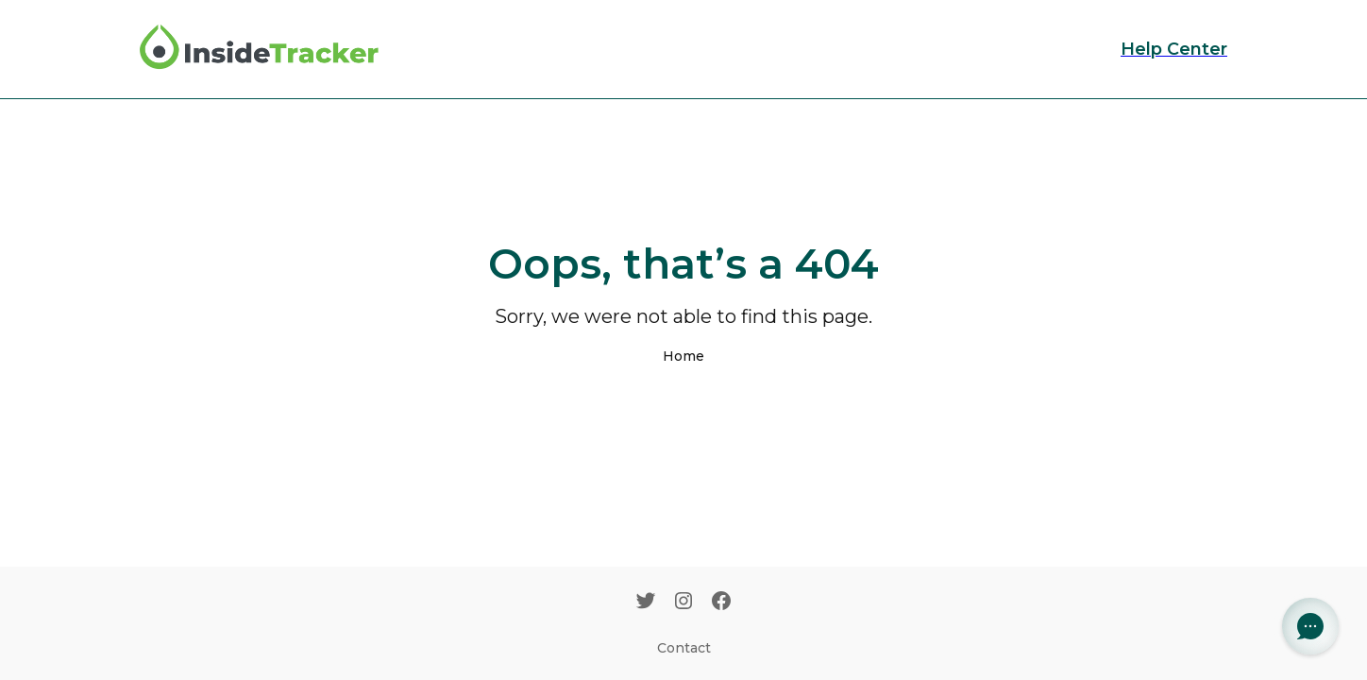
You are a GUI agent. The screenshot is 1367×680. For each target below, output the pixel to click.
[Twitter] (645, 602)
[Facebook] (721, 602)
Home (683, 356)
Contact (684, 647)
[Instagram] (683, 602)
